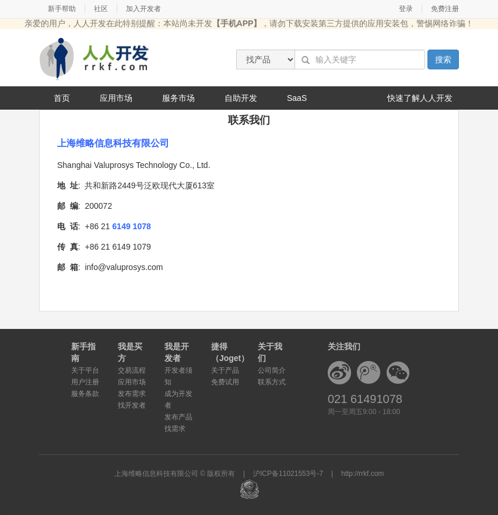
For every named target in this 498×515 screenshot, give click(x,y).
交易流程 (132, 370)
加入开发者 (143, 9)
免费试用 (225, 382)
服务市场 (178, 98)
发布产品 (178, 417)
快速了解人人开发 (420, 98)
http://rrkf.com (362, 474)
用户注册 (85, 382)
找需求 (174, 429)
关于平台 (85, 370)
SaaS (297, 98)
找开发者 (132, 405)
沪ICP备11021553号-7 (288, 474)
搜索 (443, 59)
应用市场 (116, 98)
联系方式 (272, 382)
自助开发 (241, 98)
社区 (101, 9)
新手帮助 (62, 9)
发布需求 (132, 394)
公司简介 (272, 370)
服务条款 (85, 394)
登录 (406, 9)
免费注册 (445, 9)
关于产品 (225, 370)
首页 (62, 98)
